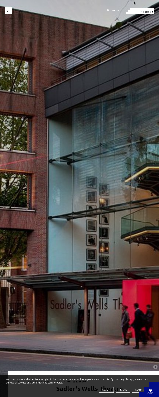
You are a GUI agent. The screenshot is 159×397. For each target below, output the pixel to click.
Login (112, 10)
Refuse (123, 390)
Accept (106, 390)
